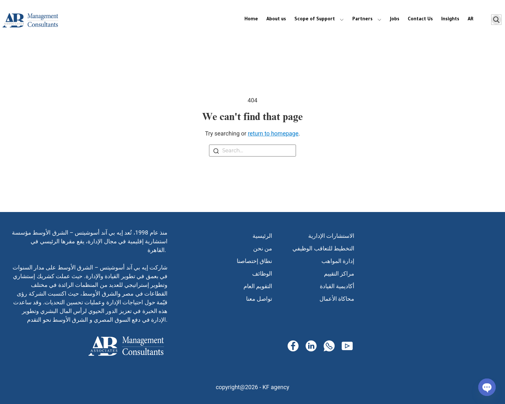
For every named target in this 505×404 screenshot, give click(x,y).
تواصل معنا (259, 298)
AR (470, 19)
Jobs (394, 19)
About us (276, 19)
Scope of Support (314, 19)
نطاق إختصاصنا (254, 261)
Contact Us (420, 19)
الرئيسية (262, 235)
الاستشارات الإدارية (331, 235)
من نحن (262, 248)
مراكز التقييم (339, 273)
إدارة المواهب (337, 261)
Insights (450, 19)
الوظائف (262, 273)
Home (251, 19)
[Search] (216, 152)
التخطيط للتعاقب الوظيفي (323, 248)
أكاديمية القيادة (337, 286)
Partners (362, 19)
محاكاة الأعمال (336, 298)
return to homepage (273, 133)
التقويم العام (257, 286)
